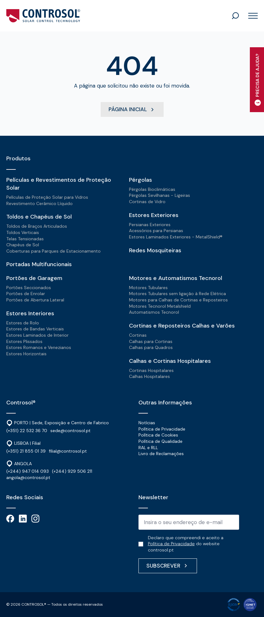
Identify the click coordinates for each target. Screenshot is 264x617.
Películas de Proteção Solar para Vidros (47, 197)
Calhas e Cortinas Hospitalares (170, 361)
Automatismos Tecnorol (154, 312)
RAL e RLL (148, 447)
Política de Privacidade (161, 429)
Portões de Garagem (34, 278)
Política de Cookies (158, 435)
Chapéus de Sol (22, 245)
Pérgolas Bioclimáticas (152, 189)
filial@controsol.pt (68, 451)
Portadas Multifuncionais (39, 264)
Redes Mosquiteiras (155, 250)
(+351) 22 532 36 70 (26, 430)
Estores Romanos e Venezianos (38, 347)
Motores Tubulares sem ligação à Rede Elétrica (177, 293)
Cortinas (138, 335)
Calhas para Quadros (151, 347)
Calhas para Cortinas (150, 341)
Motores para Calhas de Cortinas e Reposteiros (178, 300)
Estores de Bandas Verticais (35, 329)
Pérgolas (140, 180)
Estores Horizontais (26, 354)
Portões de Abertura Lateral (35, 300)
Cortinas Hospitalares (151, 370)
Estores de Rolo (22, 323)
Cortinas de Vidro (147, 201)
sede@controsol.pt (70, 430)
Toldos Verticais (22, 232)
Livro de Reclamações (161, 453)
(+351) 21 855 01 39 (26, 451)
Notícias (146, 423)
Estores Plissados (24, 341)
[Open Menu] (251, 15)
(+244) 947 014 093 (27, 471)
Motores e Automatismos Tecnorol (175, 278)
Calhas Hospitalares (149, 376)
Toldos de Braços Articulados (36, 226)
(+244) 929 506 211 (72, 471)
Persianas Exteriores (150, 224)
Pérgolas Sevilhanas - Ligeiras (159, 195)
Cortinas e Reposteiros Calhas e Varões (182, 325)
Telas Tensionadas (25, 239)
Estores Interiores (30, 313)
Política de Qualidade (160, 441)
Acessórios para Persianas (156, 230)
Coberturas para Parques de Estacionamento (53, 251)
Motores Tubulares (148, 287)
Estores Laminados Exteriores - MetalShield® (175, 237)
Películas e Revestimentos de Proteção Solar (58, 183)
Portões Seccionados (28, 287)
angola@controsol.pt (28, 477)
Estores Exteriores (153, 215)
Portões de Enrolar (25, 293)
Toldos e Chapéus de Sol (39, 216)
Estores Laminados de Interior (37, 335)
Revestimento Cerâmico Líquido (39, 203)
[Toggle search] (235, 16)
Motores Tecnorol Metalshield (160, 306)
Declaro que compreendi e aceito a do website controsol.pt (185, 544)
